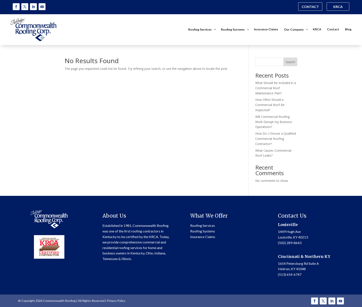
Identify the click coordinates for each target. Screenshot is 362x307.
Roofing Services (202, 225)
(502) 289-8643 (289, 242)
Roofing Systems (202, 231)
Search (290, 62)
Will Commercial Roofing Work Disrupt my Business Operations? (273, 121)
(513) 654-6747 (289, 274)
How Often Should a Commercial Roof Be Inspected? (270, 105)
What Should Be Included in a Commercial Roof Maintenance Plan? (275, 88)
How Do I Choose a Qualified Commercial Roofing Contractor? (275, 138)
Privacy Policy (116, 300)
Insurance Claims (202, 236)
